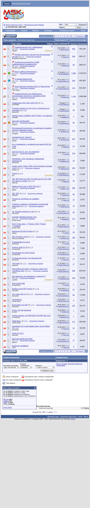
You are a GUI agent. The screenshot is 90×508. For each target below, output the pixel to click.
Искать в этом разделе (78, 40)
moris (14, 82)
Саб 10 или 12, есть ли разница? (25, 152)
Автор (19, 43)
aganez (64, 65)
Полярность (17, 299)
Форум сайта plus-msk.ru (14, 25)
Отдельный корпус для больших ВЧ (27, 258)
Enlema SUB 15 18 (19, 247)
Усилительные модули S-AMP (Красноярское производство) (25, 63)
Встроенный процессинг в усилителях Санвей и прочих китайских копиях (32, 129)
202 (73, 168)
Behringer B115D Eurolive (22, 231)
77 (74, 264)
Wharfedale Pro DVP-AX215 (23, 253)
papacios (15, 265)
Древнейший (60, 365)
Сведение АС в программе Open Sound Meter (31, 326)
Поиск (83, 30)
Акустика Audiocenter (21, 121)
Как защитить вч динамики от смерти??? (29, 276)
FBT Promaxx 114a (20, 237)
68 (74, 194)
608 (73, 271)
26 (74, 174)
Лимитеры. (16, 321)
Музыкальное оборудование (34, 25)
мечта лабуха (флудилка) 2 (26, 72)
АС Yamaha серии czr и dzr (23, 211)
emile (14, 208)
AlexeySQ (63, 49)
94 (74, 123)
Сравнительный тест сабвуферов (28, 47)
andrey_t (64, 188)
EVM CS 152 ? (18, 333)
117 (73, 219)
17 (74, 259)
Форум (7, 4)
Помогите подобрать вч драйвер (25, 199)
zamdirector (63, 278)
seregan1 (15, 133)
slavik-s (14, 273)
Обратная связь (53, 416)
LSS (65, 154)
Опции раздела (60, 40)
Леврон (14, 51)
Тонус (65, 335)
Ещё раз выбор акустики (22, 339)
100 (73, 237)
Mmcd (14, 75)
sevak (14, 148)
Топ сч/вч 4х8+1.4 (19, 294)
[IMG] (5, 402)
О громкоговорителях (23, 79)
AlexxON (15, 335)
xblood (14, 155)
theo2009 (15, 290)
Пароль (61, 27)
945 (73, 49)
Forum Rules (7, 407)
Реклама (64, 364)
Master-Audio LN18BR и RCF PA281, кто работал (32, 116)
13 (74, 146)
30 (74, 212)
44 (74, 181)
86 (74, 295)
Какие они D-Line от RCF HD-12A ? (26, 186)
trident (65, 147)
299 (73, 56)
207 (73, 139)
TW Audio (16, 263)
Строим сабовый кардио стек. (24, 217)
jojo (13, 175)
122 (73, 88)
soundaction (16, 317)
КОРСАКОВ (63, 74)
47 (74, 290)
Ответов (74, 43)
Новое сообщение (60, 43)
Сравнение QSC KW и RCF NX (25, 103)
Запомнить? (82, 25)
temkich (14, 124)
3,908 (73, 73)
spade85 (15, 117)
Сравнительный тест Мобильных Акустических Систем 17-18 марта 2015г (29, 95)
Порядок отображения (24, 364)
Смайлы (6, 401)
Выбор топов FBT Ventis (22, 289)
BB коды (6, 399)
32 (74, 248)
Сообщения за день (67, 30)
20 (74, 104)
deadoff (64, 219)
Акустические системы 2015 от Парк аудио (32, 86)
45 (74, 110)
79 (74, 206)
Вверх (86, 416)
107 (73, 306)
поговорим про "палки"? (22, 137)
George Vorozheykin (19, 68)
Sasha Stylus (16, 220)
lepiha (14, 190)
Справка (24, 30)
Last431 (14, 280)
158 (73, 278)
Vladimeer (63, 161)
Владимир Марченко (19, 58)
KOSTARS (15, 105)
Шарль (14, 233)
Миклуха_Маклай (18, 238)
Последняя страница (27, 49)
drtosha (64, 195)
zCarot (73, 419)
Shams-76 (15, 170)
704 (73, 153)
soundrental (63, 111)
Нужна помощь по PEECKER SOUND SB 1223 (31, 316)
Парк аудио (16, 90)
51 (68, 36)
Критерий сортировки (10, 365)
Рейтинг (50, 43)
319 (73, 131)
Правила (35, 30)
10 (74, 161)
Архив (80, 416)
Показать (39, 365)
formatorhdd (16, 249)
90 (74, 65)
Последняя (79, 36)
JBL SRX (15, 193)
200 (73, 81)
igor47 (65, 57)
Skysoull (15, 195)
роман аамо (16, 228)
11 (65, 36)
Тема (13, 43)
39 (74, 232)
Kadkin (14, 141)
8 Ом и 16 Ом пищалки (21, 310)
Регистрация (10, 30)
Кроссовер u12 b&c (20, 305)
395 (73, 188)
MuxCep (15, 183)
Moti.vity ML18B (18, 283)
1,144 (73, 96)
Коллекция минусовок (21, 4)
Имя (60, 24)
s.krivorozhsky (62, 81)
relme (14, 200)
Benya (58, 364)
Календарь (48, 30)
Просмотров (82, 43)
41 (74, 328)
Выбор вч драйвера (20, 346)
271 (73, 322)
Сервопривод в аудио (21, 242)
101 (71, 36)
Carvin (14, 173)
